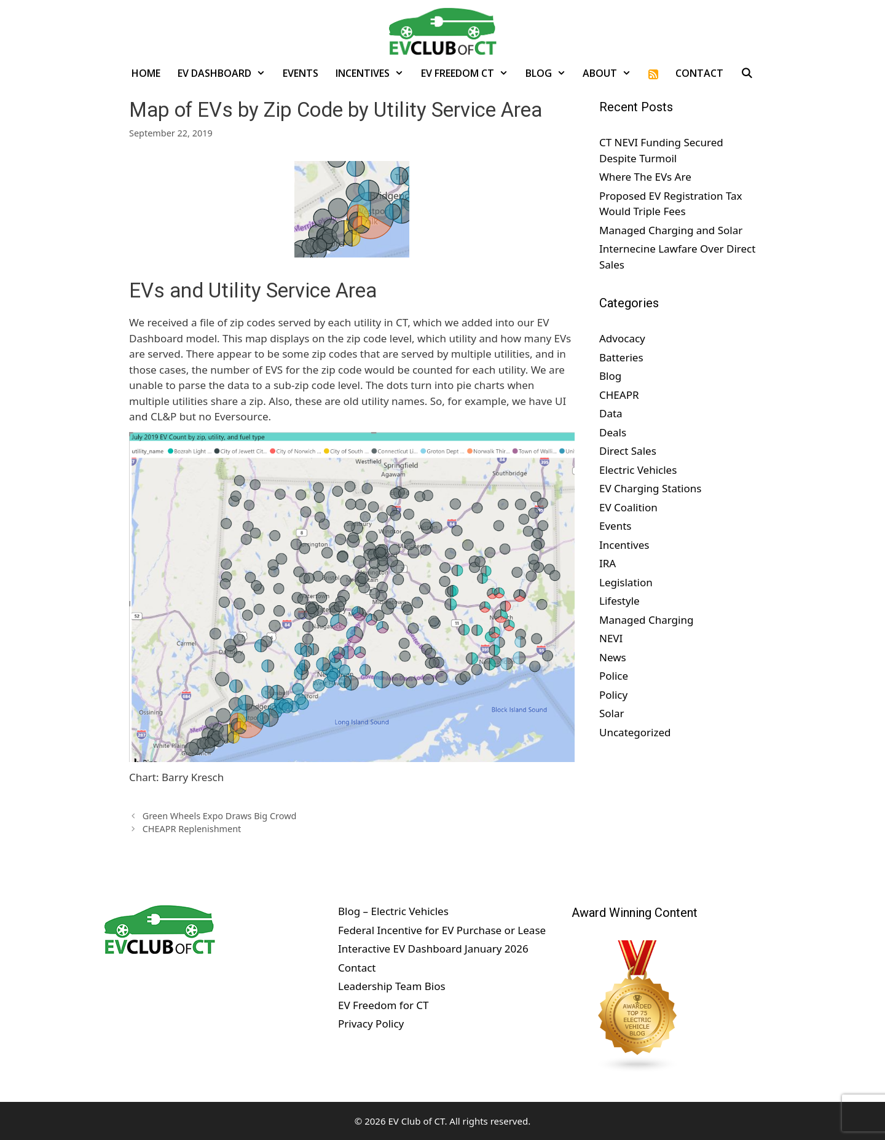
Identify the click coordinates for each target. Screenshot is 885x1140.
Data (611, 413)
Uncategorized (635, 732)
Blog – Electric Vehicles (393, 911)
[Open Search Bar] (747, 73)
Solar (611, 713)
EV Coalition (628, 507)
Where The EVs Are (645, 177)
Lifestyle (619, 601)
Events (300, 73)
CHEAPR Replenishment (192, 829)
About (611, 73)
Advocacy (622, 338)
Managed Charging (646, 620)
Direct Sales (627, 451)
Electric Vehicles (638, 470)
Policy (613, 695)
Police (613, 676)
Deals (612, 432)
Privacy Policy (371, 1023)
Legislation (626, 582)
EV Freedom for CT (383, 1005)
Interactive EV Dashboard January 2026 (433, 948)
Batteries (621, 357)
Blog (550, 73)
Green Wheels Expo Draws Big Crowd (220, 816)
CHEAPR (619, 395)
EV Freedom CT (469, 73)
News (612, 657)
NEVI (611, 638)
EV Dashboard (226, 73)
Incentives (374, 73)
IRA (607, 563)
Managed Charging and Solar (670, 230)
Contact (699, 73)
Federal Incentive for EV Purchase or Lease (442, 930)
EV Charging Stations (650, 488)
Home (146, 73)
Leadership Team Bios (392, 986)
